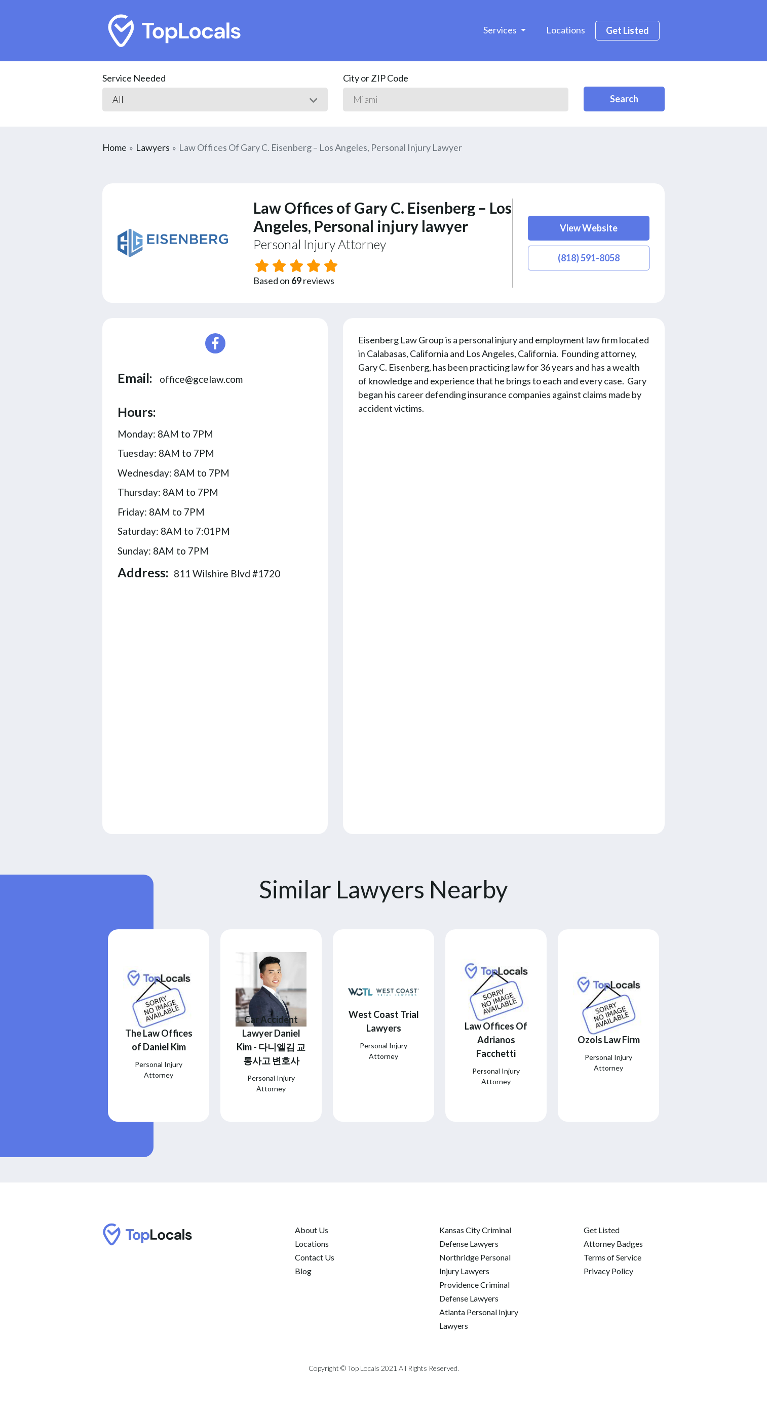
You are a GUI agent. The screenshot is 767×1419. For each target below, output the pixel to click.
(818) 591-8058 (589, 257)
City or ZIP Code (375, 78)
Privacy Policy (608, 1271)
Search (624, 98)
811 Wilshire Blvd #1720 (227, 573)
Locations (565, 29)
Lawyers (153, 147)
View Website (589, 227)
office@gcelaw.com (201, 379)
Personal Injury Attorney (319, 244)
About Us (311, 1230)
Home (114, 147)
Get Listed (627, 30)
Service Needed (134, 78)
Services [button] (500, 29)
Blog (303, 1271)
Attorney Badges (613, 1243)
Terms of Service (612, 1257)
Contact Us (314, 1257)
